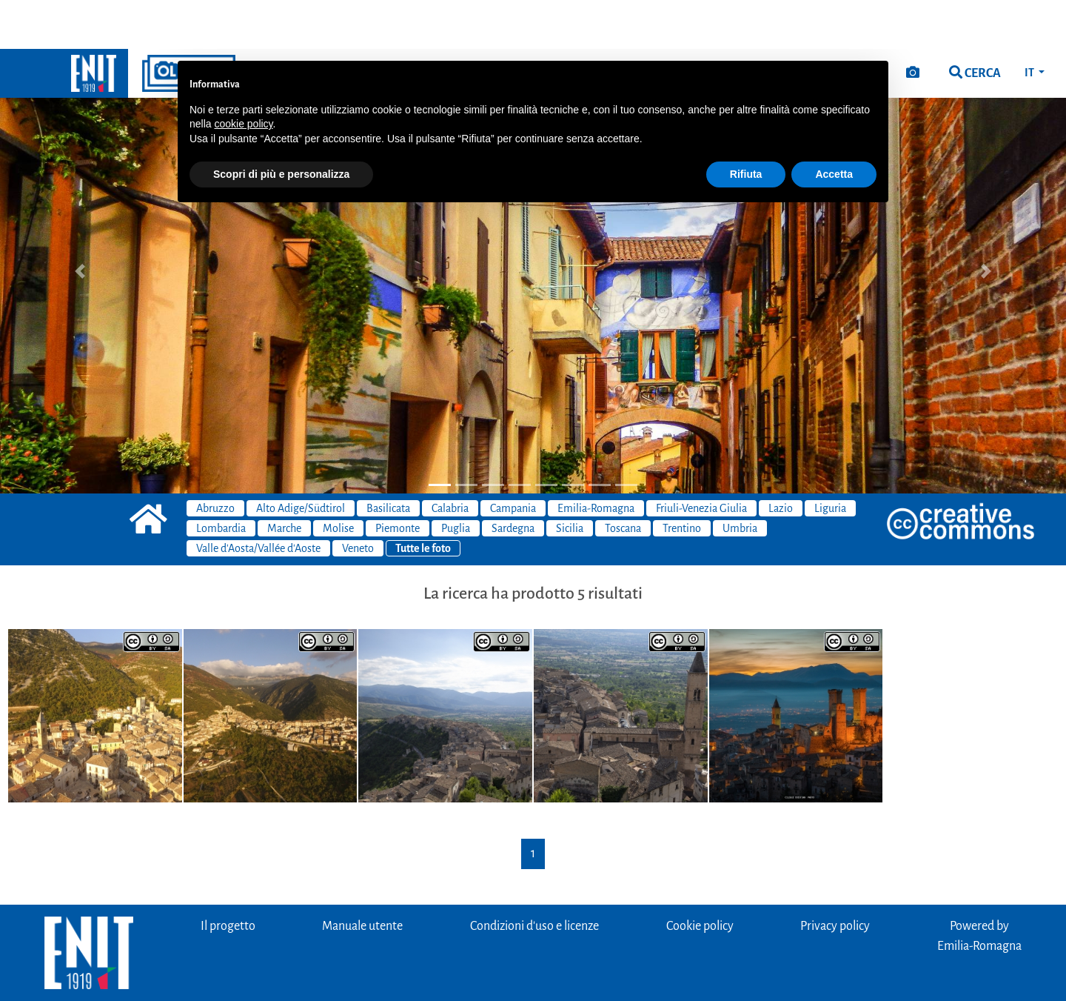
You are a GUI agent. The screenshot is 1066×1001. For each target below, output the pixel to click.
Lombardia (221, 479)
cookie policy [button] (243, 75)
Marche (284, 479)
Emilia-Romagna (595, 459)
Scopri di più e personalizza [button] (281, 125)
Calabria (450, 459)
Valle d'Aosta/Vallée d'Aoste (258, 499)
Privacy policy (835, 877)
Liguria (830, 459)
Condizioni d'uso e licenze (534, 877)
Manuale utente (362, 877)
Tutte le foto (423, 499)
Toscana (623, 479)
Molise (338, 479)
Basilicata (388, 459)
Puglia (455, 479)
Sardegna (513, 479)
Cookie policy (700, 877)
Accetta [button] (834, 125)
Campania (513, 459)
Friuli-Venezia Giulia (701, 459)
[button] (80, 222)
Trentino (682, 479)
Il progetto (228, 877)
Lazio (780, 459)
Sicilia (569, 479)
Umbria (740, 479)
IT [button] (1030, 24)
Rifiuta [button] (746, 125)
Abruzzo (215, 459)
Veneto (358, 499)
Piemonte (397, 479)
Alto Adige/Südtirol (300, 459)
